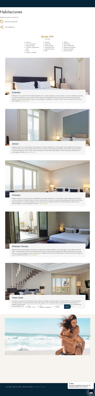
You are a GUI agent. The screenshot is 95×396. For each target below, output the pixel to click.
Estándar (16, 92)
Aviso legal (8, 387)
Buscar (67, 354)
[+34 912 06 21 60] (55, 3)
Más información (24, 101)
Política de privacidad (27, 387)
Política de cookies (16, 387)
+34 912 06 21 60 (61, 3)
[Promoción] (59, 354)
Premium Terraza (20, 246)
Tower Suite (17, 298)
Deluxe (15, 144)
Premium (16, 195)
